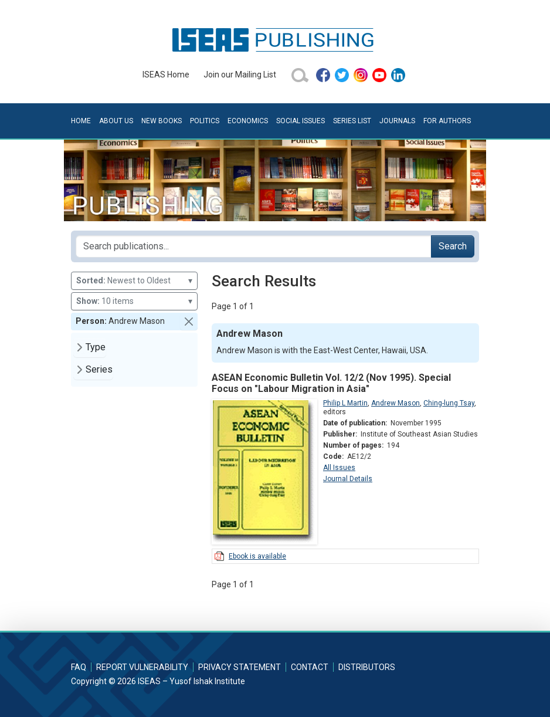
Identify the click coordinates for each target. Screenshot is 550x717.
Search (453, 246)
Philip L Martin (345, 403)
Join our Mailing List (239, 74)
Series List (352, 121)
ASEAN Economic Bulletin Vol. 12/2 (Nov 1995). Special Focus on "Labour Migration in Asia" (331, 383)
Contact (309, 667)
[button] (189, 321)
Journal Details (347, 479)
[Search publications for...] (254, 246)
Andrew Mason (395, 403)
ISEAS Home (165, 74)
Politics (204, 121)
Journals (397, 121)
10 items (134, 301)
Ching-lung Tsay (448, 403)
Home (81, 121)
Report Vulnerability (142, 667)
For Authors (447, 121)
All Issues (339, 468)
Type (96, 347)
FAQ (78, 667)
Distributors (366, 667)
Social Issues (300, 121)
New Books (161, 121)
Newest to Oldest (134, 281)
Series (99, 369)
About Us (116, 121)
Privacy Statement (239, 667)
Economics (248, 121)
